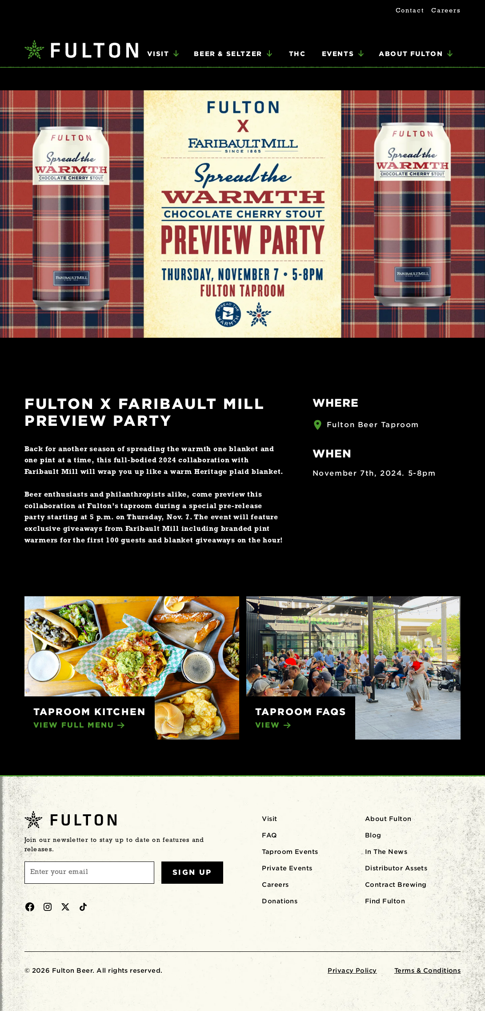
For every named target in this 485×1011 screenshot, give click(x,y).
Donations (279, 901)
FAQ (269, 835)
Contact (410, 11)
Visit (269, 818)
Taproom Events (290, 851)
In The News (386, 851)
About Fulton (388, 818)
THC (297, 53)
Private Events (287, 868)
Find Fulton (385, 901)
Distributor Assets (396, 868)
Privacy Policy (352, 970)
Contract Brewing (396, 884)
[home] (81, 50)
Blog (373, 835)
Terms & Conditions (427, 970)
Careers (446, 11)
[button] (163, 53)
